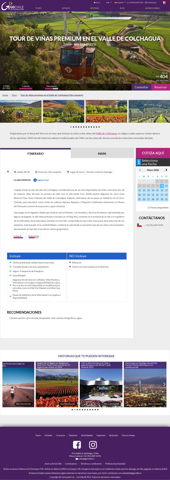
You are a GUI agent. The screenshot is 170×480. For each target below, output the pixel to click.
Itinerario (35, 153)
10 (94, 127)
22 (157, 195)
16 (162, 190)
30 (162, 199)
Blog (122, 8)
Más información (23, 404)
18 (139, 195)
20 (148, 195)
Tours (38, 8)
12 (99, 127)
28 (153, 199)
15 (157, 190)
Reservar (160, 87)
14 (153, 190)
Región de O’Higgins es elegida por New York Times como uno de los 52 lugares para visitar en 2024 (53, 365)
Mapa (102, 153)
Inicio (98, 2)
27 (148, 199)
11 (96, 127)
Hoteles (66, 8)
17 (166, 190)
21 (153, 195)
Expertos (101, 435)
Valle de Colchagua (106, 133)
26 (144, 199)
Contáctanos (152, 2)
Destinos (95, 8)
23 (162, 195)
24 (166, 195)
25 (139, 199)
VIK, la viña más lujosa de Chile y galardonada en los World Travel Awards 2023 (96, 365)
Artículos (113, 435)
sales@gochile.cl (85, 458)
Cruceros (60, 435)
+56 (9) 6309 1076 (135, 2)
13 (148, 190)
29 (157, 199)
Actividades (87, 435)
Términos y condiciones (91, 463)
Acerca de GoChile (53, 463)
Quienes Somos (152, 8)
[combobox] (107, 2)
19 (144, 195)
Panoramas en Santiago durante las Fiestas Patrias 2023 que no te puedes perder (141, 365)
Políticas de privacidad (115, 463)
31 (166, 199)
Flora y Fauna (128, 435)
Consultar (141, 87)
